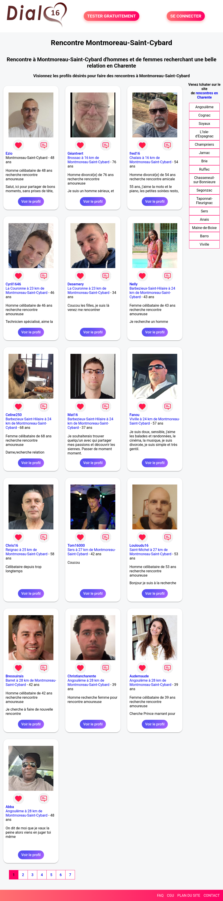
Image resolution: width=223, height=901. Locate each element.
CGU (170, 895)
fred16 (134, 153)
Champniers (204, 144)
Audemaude (139, 676)
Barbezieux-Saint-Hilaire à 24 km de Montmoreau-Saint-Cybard (152, 292)
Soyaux (204, 123)
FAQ (160, 895)
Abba (10, 807)
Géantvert (75, 153)
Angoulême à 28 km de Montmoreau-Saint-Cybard (88, 682)
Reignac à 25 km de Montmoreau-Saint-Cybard (27, 552)
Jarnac (204, 153)
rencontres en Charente (207, 95)
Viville (204, 244)
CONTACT (211, 895)
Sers (204, 211)
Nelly (133, 284)
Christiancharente (82, 676)
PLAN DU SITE (188, 895)
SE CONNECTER (185, 16)
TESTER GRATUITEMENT (111, 16)
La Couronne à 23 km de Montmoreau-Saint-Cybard (27, 290)
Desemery (76, 284)
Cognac (204, 115)
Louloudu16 (139, 545)
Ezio (9, 153)
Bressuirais (15, 676)
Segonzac (204, 190)
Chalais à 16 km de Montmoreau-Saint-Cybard (150, 160)
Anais (204, 219)
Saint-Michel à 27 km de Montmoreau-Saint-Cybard (150, 552)
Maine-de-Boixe (204, 228)
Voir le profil (31, 201)
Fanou (134, 415)
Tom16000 (76, 545)
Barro (204, 236)
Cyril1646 (13, 284)
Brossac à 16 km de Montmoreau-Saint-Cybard (88, 160)
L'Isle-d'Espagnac (204, 134)
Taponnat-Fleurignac (204, 200)
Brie (204, 161)
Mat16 (73, 415)
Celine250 (14, 415)
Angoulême (204, 107)
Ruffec (204, 169)
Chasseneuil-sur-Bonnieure (204, 180)
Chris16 (12, 545)
